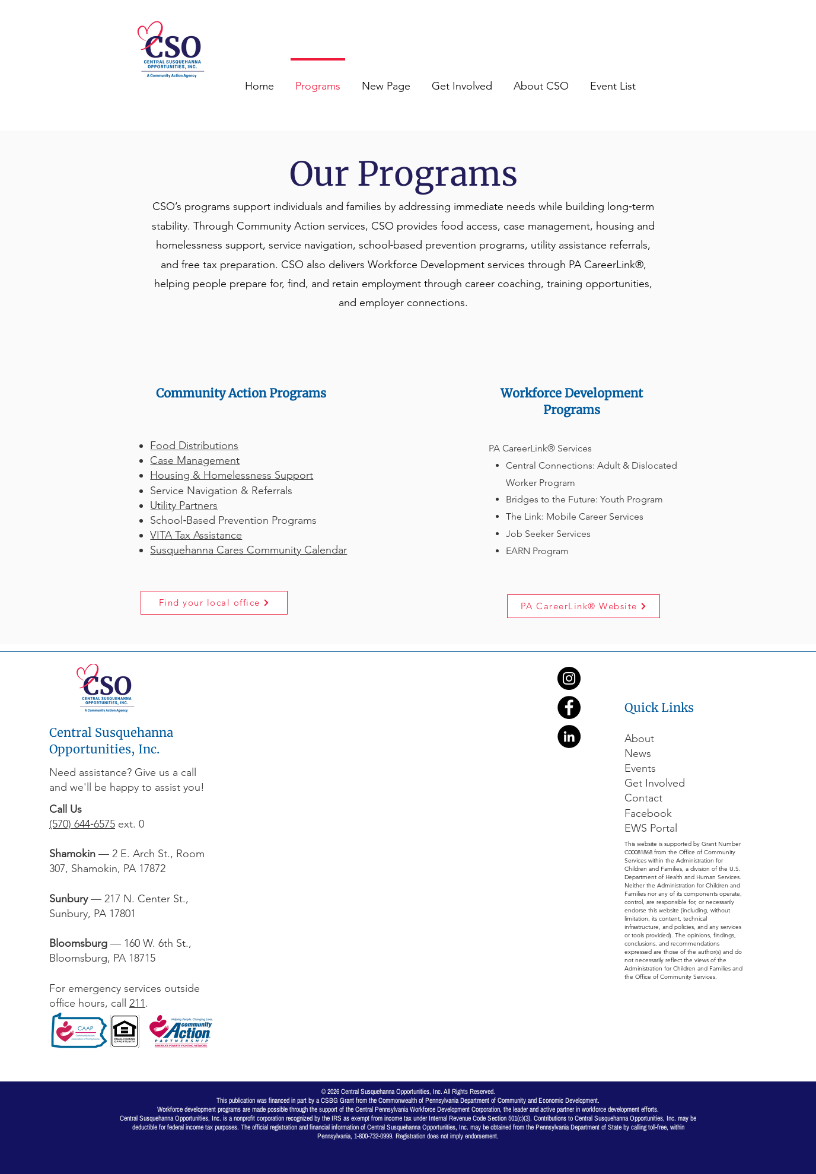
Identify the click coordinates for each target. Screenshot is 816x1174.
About (639, 738)
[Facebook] (569, 707)
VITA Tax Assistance (196, 535)
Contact (643, 797)
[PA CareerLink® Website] (583, 606)
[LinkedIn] (569, 736)
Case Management (195, 460)
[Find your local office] (214, 603)
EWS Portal (650, 828)
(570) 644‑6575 (82, 824)
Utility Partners (184, 505)
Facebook (649, 813)
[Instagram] (569, 678)
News (637, 753)
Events (640, 768)
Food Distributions (194, 445)
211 (137, 1003)
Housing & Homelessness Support (231, 475)
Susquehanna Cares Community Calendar (248, 549)
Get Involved (654, 783)
